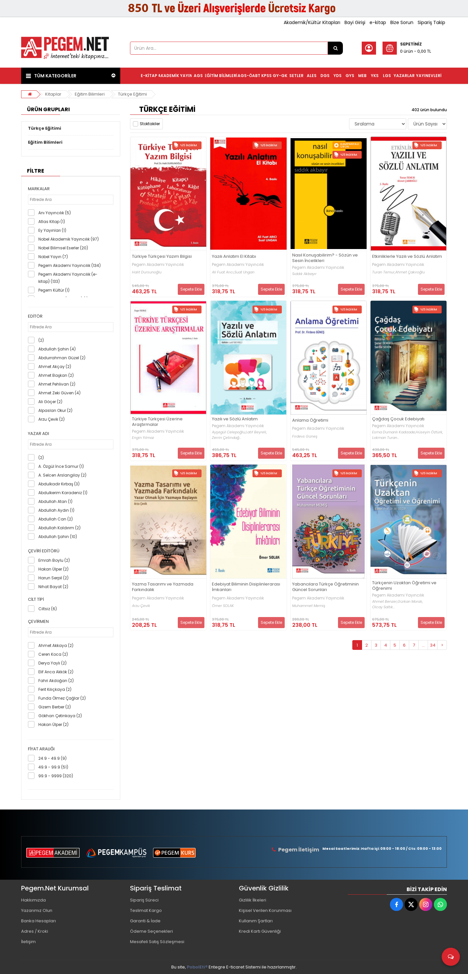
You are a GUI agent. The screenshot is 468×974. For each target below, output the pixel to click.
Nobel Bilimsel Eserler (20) (63, 248)
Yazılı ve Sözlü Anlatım (235, 419)
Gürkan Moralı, (410, 601)
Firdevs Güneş (305, 436)
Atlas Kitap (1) (51, 221)
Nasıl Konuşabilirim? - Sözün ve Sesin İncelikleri (325, 258)
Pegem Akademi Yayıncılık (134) (69, 265)
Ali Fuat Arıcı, (223, 272)
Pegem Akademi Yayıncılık (158, 264)
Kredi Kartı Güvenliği (260, 931)
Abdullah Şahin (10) (57, 536)
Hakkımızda (33, 900)
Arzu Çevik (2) (51, 419)
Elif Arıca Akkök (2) (55, 672)
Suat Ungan (244, 272)
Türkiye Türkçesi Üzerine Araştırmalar (157, 422)
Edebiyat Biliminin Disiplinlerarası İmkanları (246, 587)
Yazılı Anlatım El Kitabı (234, 256)
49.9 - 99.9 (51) (53, 767)
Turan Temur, (383, 272)
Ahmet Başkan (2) (56, 375)
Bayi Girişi (354, 22)
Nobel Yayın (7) (53, 256)
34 (433, 645)
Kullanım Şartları (256, 921)
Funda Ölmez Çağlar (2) (62, 698)
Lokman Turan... (385, 437)
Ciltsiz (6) (47, 609)
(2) (41, 340)
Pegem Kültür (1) (54, 290)
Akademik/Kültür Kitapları (312, 22)
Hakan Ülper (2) (53, 569)
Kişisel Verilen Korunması (265, 910)
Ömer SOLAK (223, 605)
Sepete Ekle (191, 289)
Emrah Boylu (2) (54, 560)
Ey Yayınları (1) (52, 230)
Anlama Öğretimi (310, 420)
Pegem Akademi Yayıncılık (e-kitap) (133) (68, 277)
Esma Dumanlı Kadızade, (394, 432)
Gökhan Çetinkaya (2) (60, 715)
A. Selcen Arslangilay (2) (62, 475)
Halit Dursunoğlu (147, 272)
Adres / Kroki (34, 931)
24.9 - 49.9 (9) (52, 758)
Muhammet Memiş (308, 605)
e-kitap (378, 22)
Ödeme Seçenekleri (151, 931)
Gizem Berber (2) (54, 707)
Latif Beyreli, (256, 432)
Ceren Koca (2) (53, 654)
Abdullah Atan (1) (55, 501)
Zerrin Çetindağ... (226, 437)
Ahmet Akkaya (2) (55, 645)
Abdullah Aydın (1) (56, 510)
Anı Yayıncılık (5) (54, 213)
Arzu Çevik (141, 605)
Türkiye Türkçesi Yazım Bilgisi (162, 256)
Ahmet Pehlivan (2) (56, 384)
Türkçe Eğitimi (132, 94)
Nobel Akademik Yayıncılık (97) (68, 239)
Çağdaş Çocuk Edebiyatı (398, 419)
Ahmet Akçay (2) (54, 366)
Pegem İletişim (298, 849)
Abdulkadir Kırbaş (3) (59, 484)
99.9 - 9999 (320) (55, 776)
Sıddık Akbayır (304, 273)
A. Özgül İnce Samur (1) (61, 466)
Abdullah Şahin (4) (57, 349)
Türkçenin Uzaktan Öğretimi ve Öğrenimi (404, 585)
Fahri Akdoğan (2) (56, 680)
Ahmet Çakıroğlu (410, 272)
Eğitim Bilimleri (90, 94)
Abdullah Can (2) (55, 519)
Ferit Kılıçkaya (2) (55, 689)
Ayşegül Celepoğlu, (229, 432)
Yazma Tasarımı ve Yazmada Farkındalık (162, 587)
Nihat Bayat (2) (53, 586)
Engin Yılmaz (143, 437)
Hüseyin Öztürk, (429, 432)
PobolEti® (197, 967)
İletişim (28, 942)
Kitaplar (53, 94)
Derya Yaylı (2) (52, 663)
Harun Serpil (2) (53, 578)
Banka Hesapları (38, 921)
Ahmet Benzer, (384, 601)
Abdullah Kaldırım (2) (59, 528)
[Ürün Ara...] (335, 48)
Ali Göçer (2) (50, 401)
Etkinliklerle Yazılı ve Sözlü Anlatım (407, 256)
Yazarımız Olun (36, 910)
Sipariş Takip (431, 22)
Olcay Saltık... (383, 607)
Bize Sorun (401, 22)
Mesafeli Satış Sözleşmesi (157, 942)
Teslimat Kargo (146, 910)
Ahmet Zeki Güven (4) (59, 393)
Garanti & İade (145, 921)
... (423, 645)
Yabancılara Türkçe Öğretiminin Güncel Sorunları (325, 587)
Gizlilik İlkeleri (252, 900)
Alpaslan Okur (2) (55, 410)
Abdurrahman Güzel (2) (61, 358)
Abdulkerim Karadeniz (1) (62, 492)
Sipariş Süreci (144, 900)
